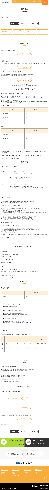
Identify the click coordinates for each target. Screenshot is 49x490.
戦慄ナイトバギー (15, 472)
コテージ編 (39, 442)
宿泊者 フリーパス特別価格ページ (7, 277)
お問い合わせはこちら (24, 67)
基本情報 (27, 31)
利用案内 (36, 472)
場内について (23, 23)
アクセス (13, 3)
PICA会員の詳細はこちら (24, 53)
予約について (4, 31)
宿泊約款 (15, 488)
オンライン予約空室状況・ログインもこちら (24, 80)
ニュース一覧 (45, 470)
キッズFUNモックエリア (15, 476)
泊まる (2, 469)
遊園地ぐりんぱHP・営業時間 (6, 256)
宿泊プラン (2, 473)
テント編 (34, 443)
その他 (27, 36)
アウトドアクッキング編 (41, 443)
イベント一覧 (45, 469)
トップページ (2, 17)
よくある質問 (18, 3)
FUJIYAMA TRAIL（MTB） (15, 474)
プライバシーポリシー (10, 488)
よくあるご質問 (46, 476)
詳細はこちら (21, 444)
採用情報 (2, 488)
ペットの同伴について (6, 36)
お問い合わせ (23, 3)
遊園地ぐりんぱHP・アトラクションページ (8, 275)
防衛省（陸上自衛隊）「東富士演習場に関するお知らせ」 (10, 379)
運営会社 (5, 488)
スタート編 (34, 442)
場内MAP (36, 473)
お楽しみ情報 (26, 472)
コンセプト (32, 23)
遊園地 (39, 31)
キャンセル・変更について (18, 31)
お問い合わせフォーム (24, 418)
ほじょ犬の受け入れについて (46, 478)
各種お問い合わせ (41, 36)
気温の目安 (16, 36)
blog (33, 3)
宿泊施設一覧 (3, 472)
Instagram (28, 3)
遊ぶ (13, 469)
